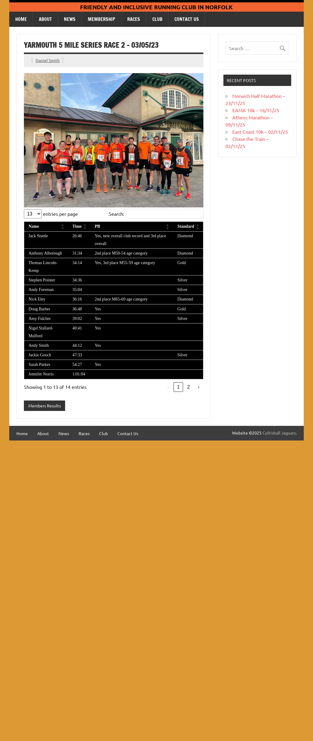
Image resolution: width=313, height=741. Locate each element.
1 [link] (178, 386)
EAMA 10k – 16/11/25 (255, 110)
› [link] (198, 386)
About (45, 19)
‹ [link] (168, 386)
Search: (116, 214)
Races (133, 19)
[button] (62, 226)
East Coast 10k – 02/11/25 (260, 132)
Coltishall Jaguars (279, 432)
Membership (101, 19)
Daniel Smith (48, 60)
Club (157, 19)
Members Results (44, 405)
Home (21, 19)
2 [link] (188, 386)
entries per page (60, 214)
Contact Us (186, 19)
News (70, 19)
